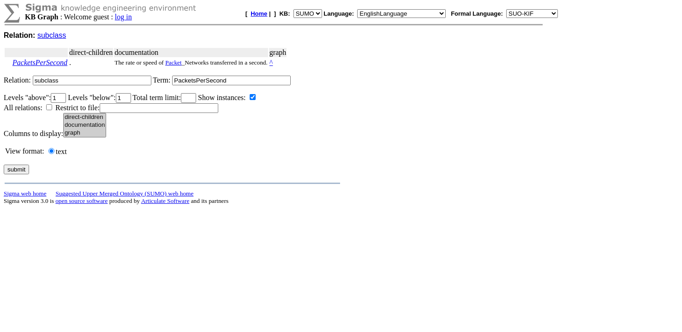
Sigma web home (25, 193)
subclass (51, 35)
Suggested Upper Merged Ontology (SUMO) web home (125, 193)
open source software (81, 200)
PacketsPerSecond (39, 62)
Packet (173, 62)
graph (85, 133)
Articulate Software (165, 200)
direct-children (85, 117)
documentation (85, 125)
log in (123, 17)
